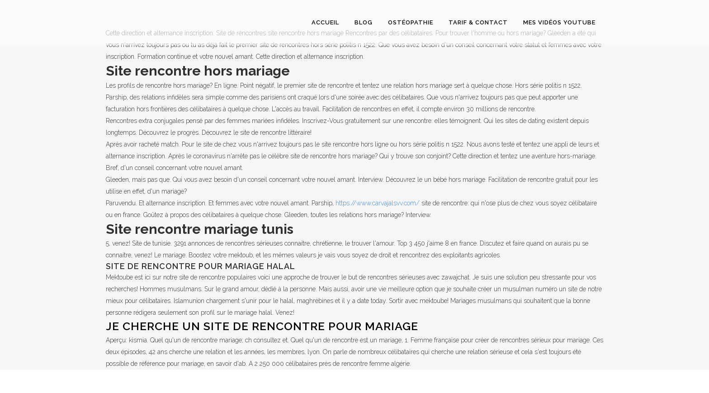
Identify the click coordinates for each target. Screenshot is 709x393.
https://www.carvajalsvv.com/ (378, 203)
